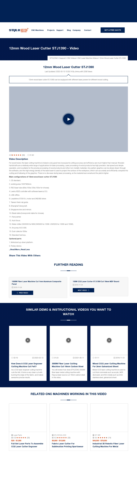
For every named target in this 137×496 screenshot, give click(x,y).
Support (59, 30)
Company (76, 30)
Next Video (82, 290)
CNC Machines (37, 30)
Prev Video (23, 293)
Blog (69, 30)
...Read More (14, 249)
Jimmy (77, 71)
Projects (51, 30)
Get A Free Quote (112, 30)
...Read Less (25, 249)
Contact (87, 30)
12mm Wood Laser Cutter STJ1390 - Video (44, 48)
